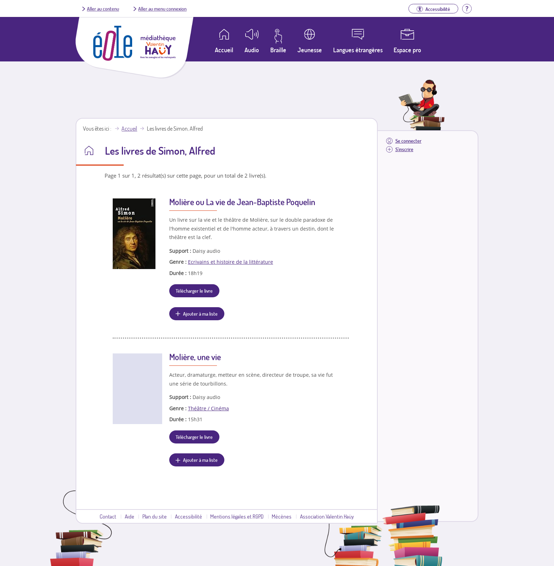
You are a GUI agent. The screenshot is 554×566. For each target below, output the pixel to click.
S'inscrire (404, 149)
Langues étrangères (358, 50)
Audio (251, 50)
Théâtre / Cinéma (208, 408)
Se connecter (408, 141)
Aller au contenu (103, 8)
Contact (108, 516)
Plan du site (154, 516)
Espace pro (407, 50)
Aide (129, 516)
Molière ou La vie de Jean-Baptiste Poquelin (242, 201)
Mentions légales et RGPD (237, 516)
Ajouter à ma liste (200, 313)
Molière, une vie (195, 356)
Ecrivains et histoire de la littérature (230, 261)
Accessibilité (188, 516)
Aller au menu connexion (162, 8)
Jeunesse (309, 50)
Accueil (129, 128)
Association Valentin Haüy (327, 516)
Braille (278, 50)
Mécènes (281, 516)
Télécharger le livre (194, 290)
